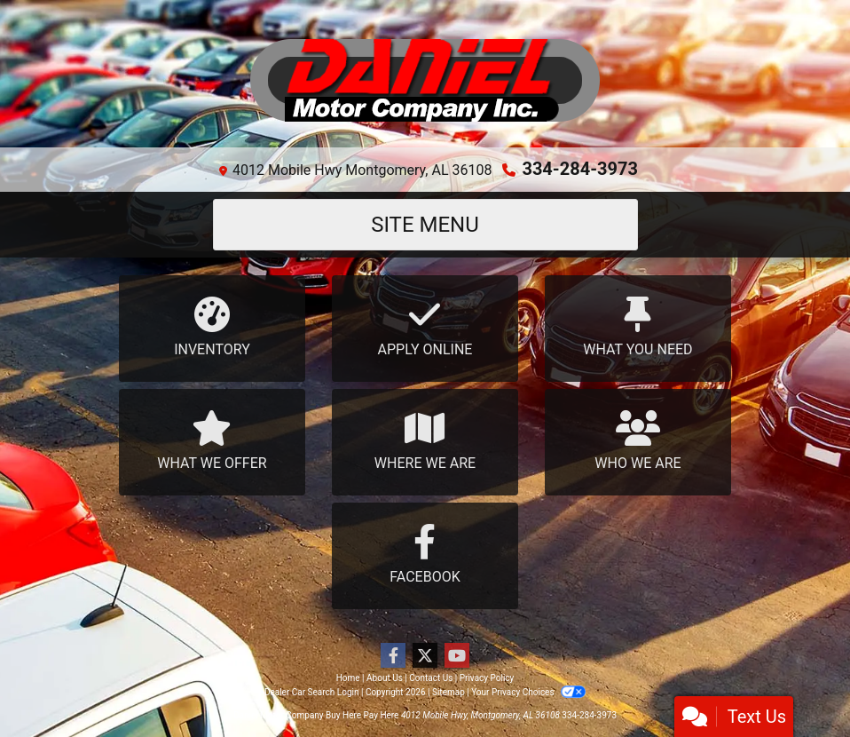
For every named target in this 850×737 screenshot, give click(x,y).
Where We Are (425, 441)
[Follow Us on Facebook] (393, 656)
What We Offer (212, 441)
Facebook (425, 554)
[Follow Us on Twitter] (425, 656)
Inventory (212, 327)
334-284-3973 (580, 168)
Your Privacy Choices (528, 692)
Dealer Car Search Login (311, 692)
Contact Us (431, 678)
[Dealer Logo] (425, 80)
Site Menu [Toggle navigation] (425, 224)
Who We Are (638, 441)
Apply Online (425, 327)
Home (348, 678)
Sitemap (448, 692)
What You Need (638, 327)
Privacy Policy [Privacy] (487, 678)
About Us (384, 678)
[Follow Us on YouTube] (457, 656)
